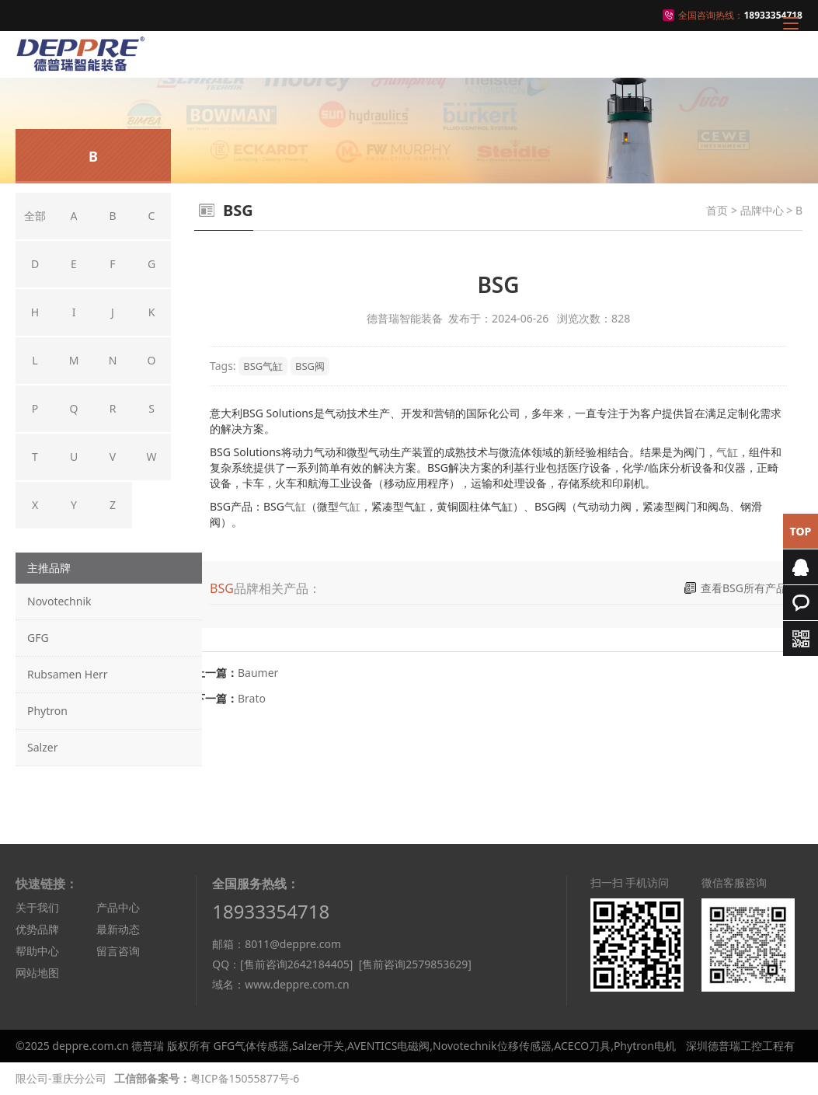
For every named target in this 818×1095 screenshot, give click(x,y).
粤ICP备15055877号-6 (245, 1078)
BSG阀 (310, 366)
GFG (38, 637)
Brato (252, 698)
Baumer (258, 672)
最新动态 (118, 929)
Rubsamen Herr (67, 674)
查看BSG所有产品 (744, 588)
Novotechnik (59, 601)
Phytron (47, 710)
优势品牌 (37, 929)
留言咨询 (118, 950)
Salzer (42, 747)
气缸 (727, 452)
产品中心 (118, 907)
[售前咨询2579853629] (415, 964)
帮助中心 (37, 950)
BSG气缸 (263, 366)
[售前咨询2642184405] (296, 964)
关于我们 (37, 907)
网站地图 (37, 972)
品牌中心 (762, 210)
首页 (717, 210)
